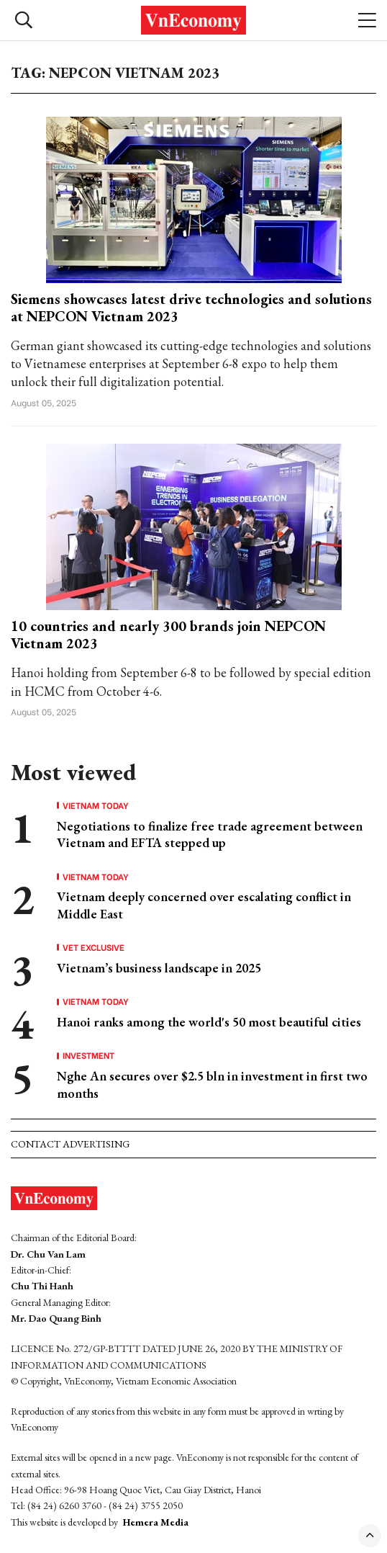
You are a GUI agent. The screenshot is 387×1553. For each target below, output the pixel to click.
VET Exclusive (93, 947)
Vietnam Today (96, 805)
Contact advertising (70, 1143)
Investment (88, 1055)
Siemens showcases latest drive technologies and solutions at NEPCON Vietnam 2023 (191, 308)
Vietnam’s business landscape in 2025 (159, 967)
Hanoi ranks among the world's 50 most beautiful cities (209, 1021)
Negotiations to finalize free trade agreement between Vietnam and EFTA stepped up (210, 834)
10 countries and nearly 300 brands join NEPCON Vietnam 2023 (168, 635)
